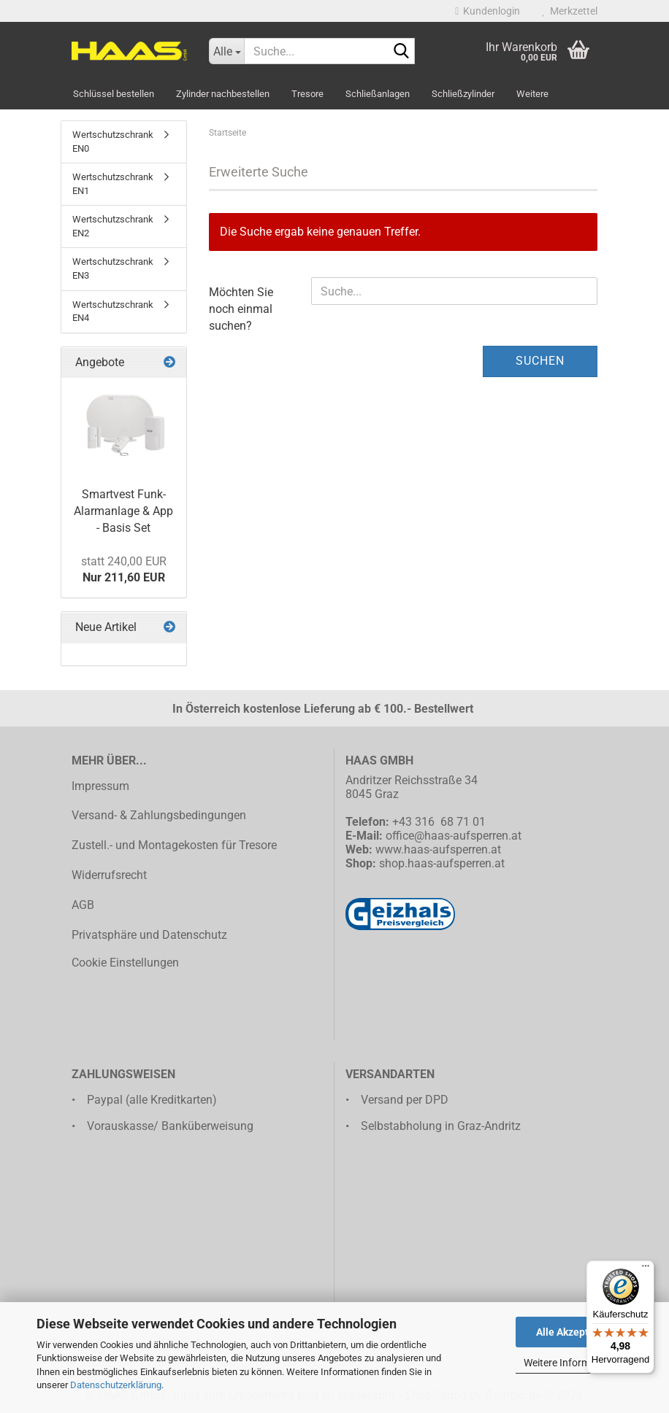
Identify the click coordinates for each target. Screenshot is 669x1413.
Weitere (532, 93)
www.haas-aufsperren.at (438, 849)
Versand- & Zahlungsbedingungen (159, 815)
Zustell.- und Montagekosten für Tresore (174, 845)
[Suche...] (226, 51)
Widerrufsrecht (109, 875)
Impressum (100, 786)
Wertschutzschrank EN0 (112, 141)
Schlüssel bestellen (113, 93)
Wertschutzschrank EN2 (112, 226)
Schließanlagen (377, 93)
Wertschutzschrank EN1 (112, 183)
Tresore (307, 93)
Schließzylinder (463, 93)
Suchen (540, 361)
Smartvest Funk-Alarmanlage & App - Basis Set (123, 511)
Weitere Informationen (574, 1363)
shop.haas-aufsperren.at (442, 863)
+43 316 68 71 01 (439, 822)
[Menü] (645, 1269)
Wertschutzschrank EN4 (112, 311)
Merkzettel (569, 11)
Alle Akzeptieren (574, 1332)
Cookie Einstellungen (125, 962)
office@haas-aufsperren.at (453, 836)
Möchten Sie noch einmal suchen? (241, 309)
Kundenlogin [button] (487, 11)
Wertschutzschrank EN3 (112, 268)
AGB (83, 905)
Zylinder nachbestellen (222, 93)
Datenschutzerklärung (115, 1384)
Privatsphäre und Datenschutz (149, 935)
